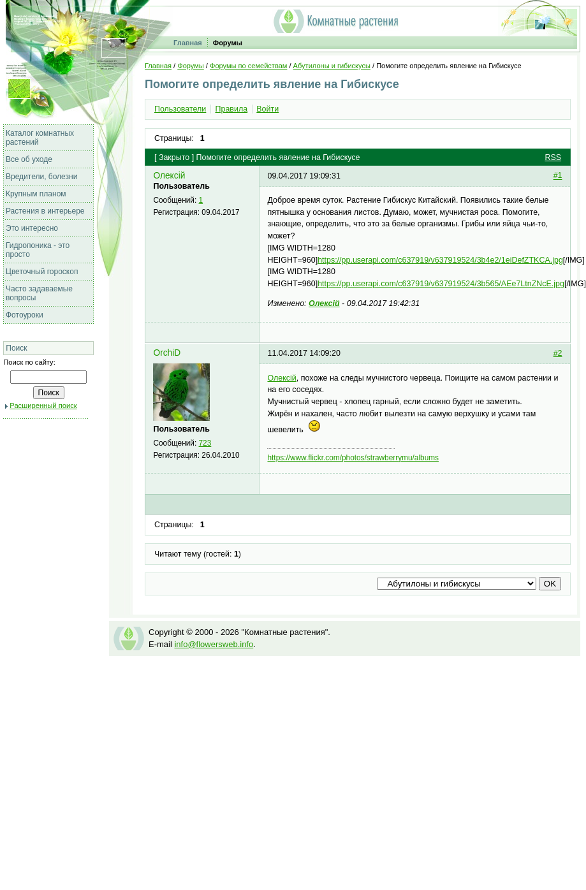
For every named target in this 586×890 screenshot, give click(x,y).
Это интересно (32, 228)
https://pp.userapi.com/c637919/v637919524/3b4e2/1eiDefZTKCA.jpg (440, 260)
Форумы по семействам (248, 65)
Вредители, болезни (41, 176)
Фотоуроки (24, 314)
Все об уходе (29, 159)
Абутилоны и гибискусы (331, 65)
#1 (557, 175)
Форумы (227, 43)
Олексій (169, 175)
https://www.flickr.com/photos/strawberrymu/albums (353, 457)
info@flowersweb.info (213, 644)
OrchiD (166, 353)
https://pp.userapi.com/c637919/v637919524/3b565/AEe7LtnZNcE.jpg (441, 283)
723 (205, 443)
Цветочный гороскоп (42, 271)
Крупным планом (36, 193)
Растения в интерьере (45, 211)
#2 (557, 353)
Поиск (16, 348)
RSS (553, 157)
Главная (187, 43)
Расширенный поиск (43, 405)
